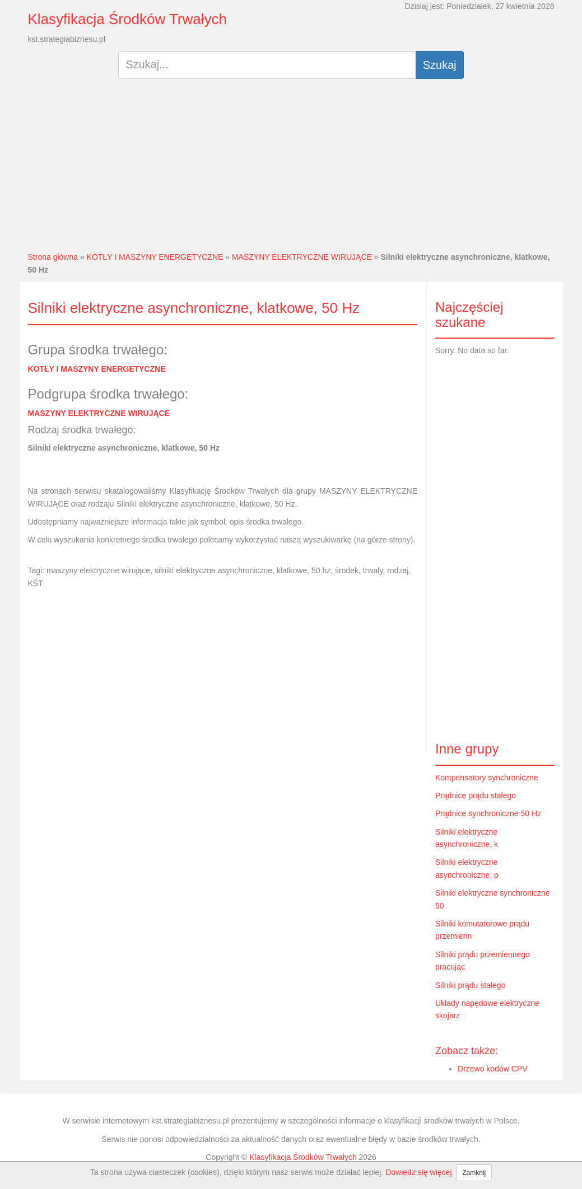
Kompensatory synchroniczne (486, 777)
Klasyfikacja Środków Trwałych (127, 19)
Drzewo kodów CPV (493, 1068)
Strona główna (53, 256)
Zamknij (474, 1173)
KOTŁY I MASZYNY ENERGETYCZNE (155, 256)
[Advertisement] (291, 169)
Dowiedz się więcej (418, 1172)
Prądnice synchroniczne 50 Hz (488, 813)
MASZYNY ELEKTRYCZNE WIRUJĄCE (302, 256)
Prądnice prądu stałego (475, 795)
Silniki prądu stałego (470, 985)
